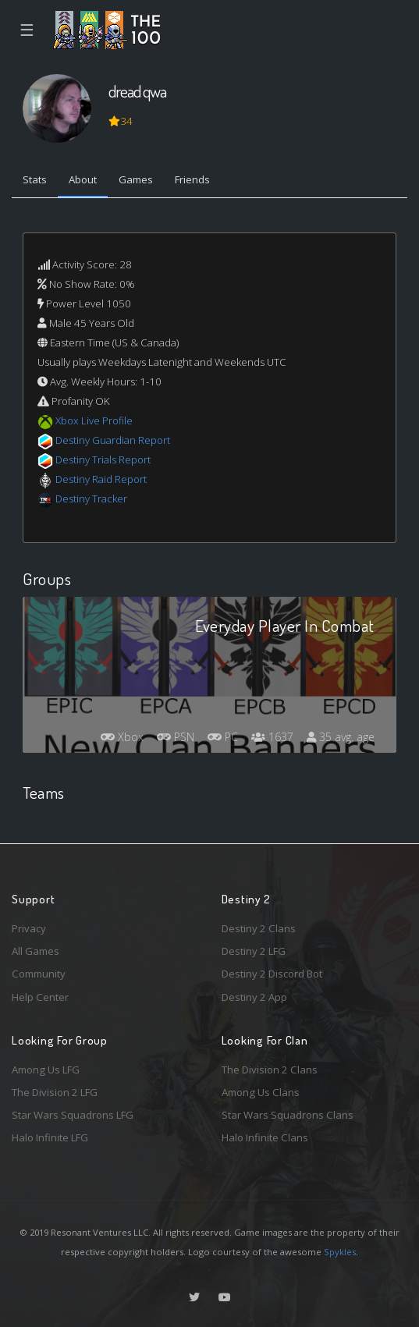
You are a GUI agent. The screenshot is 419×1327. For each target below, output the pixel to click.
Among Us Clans (261, 1092)
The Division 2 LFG (55, 1092)
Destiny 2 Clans (259, 928)
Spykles (340, 1252)
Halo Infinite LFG (50, 1137)
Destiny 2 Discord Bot (272, 974)
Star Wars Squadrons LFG (72, 1115)
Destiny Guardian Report (112, 440)
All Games (35, 951)
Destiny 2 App (254, 997)
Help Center (40, 997)
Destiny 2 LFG (254, 951)
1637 (272, 736)
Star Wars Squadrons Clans (287, 1115)
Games (136, 179)
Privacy (29, 928)
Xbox (122, 736)
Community (39, 974)
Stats (35, 179)
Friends (192, 179)
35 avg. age (341, 736)
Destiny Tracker (91, 498)
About (83, 179)
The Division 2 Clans (270, 1070)
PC (223, 736)
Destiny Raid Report (101, 479)
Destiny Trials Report (103, 459)
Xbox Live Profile (94, 420)
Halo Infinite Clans (265, 1137)
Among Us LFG (46, 1070)
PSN (175, 736)
